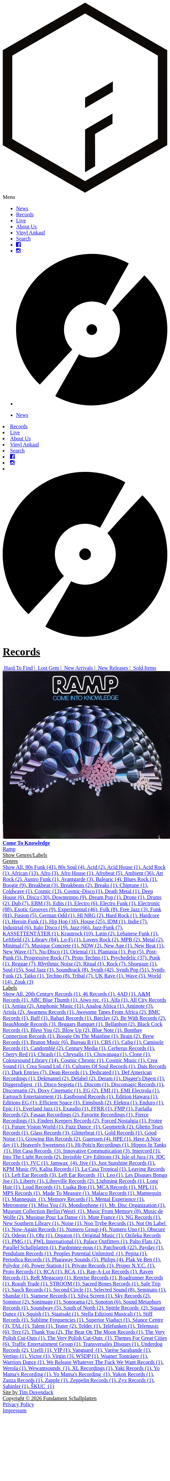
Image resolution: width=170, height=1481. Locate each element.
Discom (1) (96, 1084)
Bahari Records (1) (70, 1018)
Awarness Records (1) (50, 1012)
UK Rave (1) (109, 976)
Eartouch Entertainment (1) (32, 1096)
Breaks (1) (105, 885)
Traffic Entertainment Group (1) (45, 1344)
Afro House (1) (76, 873)
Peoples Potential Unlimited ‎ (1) (88, 1253)
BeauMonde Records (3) (29, 1024)
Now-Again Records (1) (38, 1229)
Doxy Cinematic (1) (58, 1090)
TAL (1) (20, 1326)
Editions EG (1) (19, 1102)
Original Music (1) (102, 1235)
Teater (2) (65, 1326)
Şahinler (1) (15, 1386)
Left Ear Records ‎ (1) (81, 1175)
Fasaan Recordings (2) (54, 1114)
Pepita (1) (135, 1253)
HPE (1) (122, 1139)
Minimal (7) (16, 945)
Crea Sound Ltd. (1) (48, 1066)
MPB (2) (130, 939)
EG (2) (90, 1090)
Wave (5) (135, 976)
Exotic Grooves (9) (35, 909)
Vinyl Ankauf (30, 232)
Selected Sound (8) (114, 1290)
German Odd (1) (57, 915)
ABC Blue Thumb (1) (53, 1000)
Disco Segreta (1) (63, 1084)
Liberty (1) (32, 1181)
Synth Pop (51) (132, 970)
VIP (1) (62, 1350)
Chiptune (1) (133, 885)
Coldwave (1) (17, 891)
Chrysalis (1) (77, 1054)
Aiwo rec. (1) (93, 1000)
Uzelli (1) (40, 1350)
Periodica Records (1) (26, 1259)
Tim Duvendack (36, 1392)
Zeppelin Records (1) (92, 1380)
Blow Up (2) (75, 1030)
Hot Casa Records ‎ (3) (37, 1151)
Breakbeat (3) (43, 885)
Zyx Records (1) (135, 1380)
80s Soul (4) (71, 867)
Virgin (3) (62, 1356)
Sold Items (144, 668)
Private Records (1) (92, 1265)
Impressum (14, 1410)
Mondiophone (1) (87, 1205)
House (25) (93, 921)
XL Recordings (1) (92, 1368)
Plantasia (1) (111, 951)
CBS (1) (110, 1042)
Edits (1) (62, 903)
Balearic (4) (108, 879)
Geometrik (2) (117, 1127)
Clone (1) (139, 1054)
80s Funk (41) (40, 867)
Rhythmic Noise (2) (59, 964)
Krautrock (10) (77, 933)
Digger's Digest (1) (143, 1078)
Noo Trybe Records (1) (109, 1223)
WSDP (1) (87, 1356)
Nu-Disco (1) (53, 951)
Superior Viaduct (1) (108, 1320)
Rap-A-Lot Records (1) (112, 1271)
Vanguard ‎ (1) (87, 1350)
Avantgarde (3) (77, 879)
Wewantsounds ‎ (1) (48, 1368)
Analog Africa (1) (105, 1006)
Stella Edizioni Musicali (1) (110, 1314)
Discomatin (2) (19, 1090)
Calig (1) (131, 1042)
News (22, 208)
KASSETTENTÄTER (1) (30, 933)
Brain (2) (130, 1036)
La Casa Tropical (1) (104, 1169)
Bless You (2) (45, 1030)
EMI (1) (109, 1090)
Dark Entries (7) (29, 1072)
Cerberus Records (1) (131, 1048)
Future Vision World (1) (37, 1127)
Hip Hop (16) (63, 921)
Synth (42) (102, 970)
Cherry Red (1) (19, 1054)
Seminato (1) (151, 1290)
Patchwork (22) (120, 1247)
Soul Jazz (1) (39, 970)
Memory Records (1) (70, 1199)
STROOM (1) (64, 1283)
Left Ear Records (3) (34, 1175)
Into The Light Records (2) (31, 1157)
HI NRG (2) (90, 915)
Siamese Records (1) (52, 1296)
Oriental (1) (82, 951)
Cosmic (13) (48, 891)
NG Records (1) (142, 1217)
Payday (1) (151, 1247)
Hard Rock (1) (121, 915)
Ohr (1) (44, 1235)
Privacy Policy (18, 1404)
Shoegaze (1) (142, 964)
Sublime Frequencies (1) (56, 1320)
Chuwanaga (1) (110, 1054)
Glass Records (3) (49, 1133)
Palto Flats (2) (145, 1241)
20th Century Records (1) (52, 994)
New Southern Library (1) (31, 1223)
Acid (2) (96, 867)
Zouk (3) (23, 982)
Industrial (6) (17, 927)
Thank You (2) (46, 1332)
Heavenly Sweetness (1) (47, 1145)
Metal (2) (153, 939)
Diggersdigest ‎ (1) (22, 1084)
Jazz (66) (79, 927)
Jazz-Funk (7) (106, 927)
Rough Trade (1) (29, 1283)
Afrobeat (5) (108, 873)
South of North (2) (83, 1308)
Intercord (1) (145, 1151)
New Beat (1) (148, 945)
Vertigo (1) (14, 1356)
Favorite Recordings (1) (107, 1114)
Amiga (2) (22, 1006)
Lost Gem (48, 668)
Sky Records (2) (132, 1296)
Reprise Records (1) (94, 1277)
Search (23, 238)
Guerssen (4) (96, 1139)
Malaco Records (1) (113, 1193)
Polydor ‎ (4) (15, 1265)
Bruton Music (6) (49, 1042)
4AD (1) (126, 994)
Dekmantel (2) (53, 1078)
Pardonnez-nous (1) (80, 1247)
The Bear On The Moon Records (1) (104, 1332)
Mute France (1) (105, 1217)
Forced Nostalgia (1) (123, 1120)
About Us (26, 226)
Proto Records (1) (22, 1271)
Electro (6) (85, 903)
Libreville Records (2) (70, 1181)
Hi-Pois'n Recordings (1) (101, 1145)
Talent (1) (41, 1326)
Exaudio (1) (75, 1108)
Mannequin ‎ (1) (28, 1199)
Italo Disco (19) (50, 927)
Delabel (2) (83, 1078)
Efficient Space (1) (59, 1102)
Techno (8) (58, 976)
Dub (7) (20, 903)
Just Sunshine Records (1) (126, 1163)
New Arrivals (78, 668)
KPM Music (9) (19, 1169)
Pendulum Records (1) (27, 1253)
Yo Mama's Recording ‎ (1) (81, 1374)
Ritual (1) (93, 964)
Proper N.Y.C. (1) (135, 1265)
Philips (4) (111, 1259)
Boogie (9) (14, 885)
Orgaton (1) (67, 1235)
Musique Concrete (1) (54, 945)
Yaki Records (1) (133, 1368)
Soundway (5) (45, 1308)
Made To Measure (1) (65, 1193)
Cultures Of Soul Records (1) (103, 1066)
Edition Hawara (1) (136, 1096)
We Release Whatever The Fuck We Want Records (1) (104, 1362)
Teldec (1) (89, 1326)
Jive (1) (87, 1163)
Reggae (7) (23, 964)
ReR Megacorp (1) (50, 1277)
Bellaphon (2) (120, 1024)
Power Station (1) (50, 1265)
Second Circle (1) (72, 1290)
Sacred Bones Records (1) (110, 1283)
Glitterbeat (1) (87, 1133)
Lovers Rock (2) (100, 939)
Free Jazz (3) (134, 909)
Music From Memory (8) (114, 1211)
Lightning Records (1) (120, 1181)
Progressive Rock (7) (46, 958)
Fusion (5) (25, 915)
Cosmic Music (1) (125, 1060)
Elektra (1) (125, 1102)
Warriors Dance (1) (23, 1362)
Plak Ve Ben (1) (143, 1259)
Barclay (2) (106, 1018)
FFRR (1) (101, 1108)
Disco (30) (38, 897)
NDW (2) (91, 945)
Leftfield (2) (16, 939)
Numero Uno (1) (127, 1229)
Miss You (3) (52, 1205)
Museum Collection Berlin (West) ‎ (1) (43, 1211)
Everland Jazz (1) (41, 1108)
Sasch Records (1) (31, 1290)
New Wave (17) (19, 951)
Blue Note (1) (106, 1030)
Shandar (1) (15, 1296)
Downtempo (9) (69, 897)
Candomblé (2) (46, 1048)
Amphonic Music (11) (59, 1006)
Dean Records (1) (68, 1072)
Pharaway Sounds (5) (75, 1259)
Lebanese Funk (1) (137, 933)
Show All (13, 867)
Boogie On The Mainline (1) (87, 1036)
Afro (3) (49, 873)
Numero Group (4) (86, 1229)
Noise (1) (71, 1223)
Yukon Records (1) (132, 1374)
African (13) (24, 873)
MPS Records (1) (21, 1193)
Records (24, 214)
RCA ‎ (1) (74, 1271)
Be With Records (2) (142, 1018)
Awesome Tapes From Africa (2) (111, 1012)
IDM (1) (116, 921)
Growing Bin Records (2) (52, 1139)
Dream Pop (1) (104, 897)
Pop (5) (136, 951)
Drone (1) (133, 897)
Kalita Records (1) (59, 1169)
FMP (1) (123, 1108)
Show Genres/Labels (25, 855)
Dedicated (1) (104, 1072)
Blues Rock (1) (140, 879)
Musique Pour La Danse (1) (55, 1217)
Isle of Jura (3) (137, 1157)
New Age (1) (118, 945)
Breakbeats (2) (76, 885)
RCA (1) (53, 1271)
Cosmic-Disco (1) (83, 891)
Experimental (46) (77, 909)
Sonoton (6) (107, 1302)
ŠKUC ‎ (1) (42, 1386)
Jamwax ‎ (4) (63, 1163)
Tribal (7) (82, 976)
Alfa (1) (119, 1000)
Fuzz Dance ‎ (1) (83, 1127)
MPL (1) (147, 1187)
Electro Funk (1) (118, 903)
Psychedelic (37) (129, 958)
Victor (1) (39, 1356)
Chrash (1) (49, 1054)
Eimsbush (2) (96, 1102)
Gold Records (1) (123, 1133)
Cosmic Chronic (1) (82, 1060)
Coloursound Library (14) (30, 1060)
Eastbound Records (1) (88, 1096)
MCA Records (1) (116, 1187)
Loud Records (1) (41, 1187)
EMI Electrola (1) (139, 1090)
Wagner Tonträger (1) (124, 1356)
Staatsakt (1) (65, 1314)
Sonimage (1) (46, 1302)
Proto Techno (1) (90, 958)
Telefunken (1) (118, 1326)
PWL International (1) (57, 1241)
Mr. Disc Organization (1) (136, 1205)
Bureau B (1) (84, 1042)
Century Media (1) (85, 1048)
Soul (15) (13, 970)
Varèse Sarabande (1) (127, 1350)
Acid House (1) (123, 867)
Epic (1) (11, 1108)
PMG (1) (21, 1241)
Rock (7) (115, 964)
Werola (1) (14, 1368)
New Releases (113, 668)
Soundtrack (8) (72, 970)
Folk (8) (108, 909)
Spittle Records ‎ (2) (127, 1308)
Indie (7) (137, 921)
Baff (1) (39, 1018)
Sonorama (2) (77, 1302)
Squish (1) (38, 1314)
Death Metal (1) (122, 891)
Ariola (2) (13, 1012)
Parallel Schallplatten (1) (29, 1247)
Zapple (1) (56, 1380)
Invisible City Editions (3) (91, 1157)
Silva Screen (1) (95, 1296)
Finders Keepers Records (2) (68, 1120)
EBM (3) (40, 903)
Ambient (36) (139, 873)
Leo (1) (115, 1175)
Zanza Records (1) (22, 1380)
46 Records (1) (98, 994)
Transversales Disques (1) (111, 1344)
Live (21, 220)
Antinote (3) (139, 1006)
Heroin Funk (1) (29, 921)
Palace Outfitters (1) (105, 1241)
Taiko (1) (34, 976)
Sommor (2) (16, 1302)
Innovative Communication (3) (96, 1151)
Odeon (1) (22, 1235)
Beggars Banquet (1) (80, 1024)
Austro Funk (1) (41, 879)
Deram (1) (109, 1078)
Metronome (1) (19, 1205)
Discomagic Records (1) (137, 1084)
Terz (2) (19, 1332)
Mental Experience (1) (119, 1199)
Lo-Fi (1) (70, 939)
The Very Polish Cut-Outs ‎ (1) (79, 1338)
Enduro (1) (151, 1102)
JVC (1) (39, 1163)
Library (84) (45, 939)
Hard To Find (18, 668)
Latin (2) (104, 933)
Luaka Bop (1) (78, 1187)
